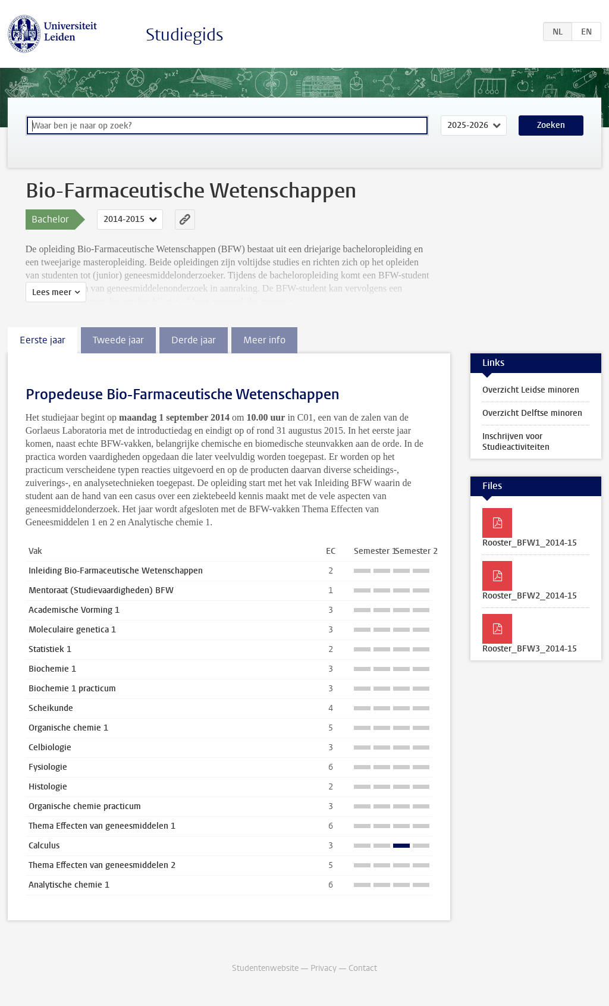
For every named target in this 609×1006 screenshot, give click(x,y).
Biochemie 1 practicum (72, 688)
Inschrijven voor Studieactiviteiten (516, 442)
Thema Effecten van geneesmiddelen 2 (102, 865)
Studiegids (185, 35)
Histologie (48, 786)
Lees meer (51, 292)
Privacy (323, 968)
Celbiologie (50, 747)
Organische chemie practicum (85, 806)
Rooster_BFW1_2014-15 (529, 543)
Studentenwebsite (265, 968)
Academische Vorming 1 (74, 610)
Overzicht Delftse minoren (532, 413)
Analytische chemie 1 (69, 885)
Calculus (44, 845)
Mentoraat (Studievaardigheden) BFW (101, 590)
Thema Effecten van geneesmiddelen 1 (102, 826)
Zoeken (551, 125)
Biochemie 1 (52, 669)
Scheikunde (51, 708)
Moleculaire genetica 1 (72, 629)
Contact (363, 968)
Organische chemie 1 (68, 728)
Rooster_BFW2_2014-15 (529, 595)
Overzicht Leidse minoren (530, 390)
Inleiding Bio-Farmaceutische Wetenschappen (116, 570)
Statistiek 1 (50, 649)
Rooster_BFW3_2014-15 (529, 648)
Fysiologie (48, 767)
